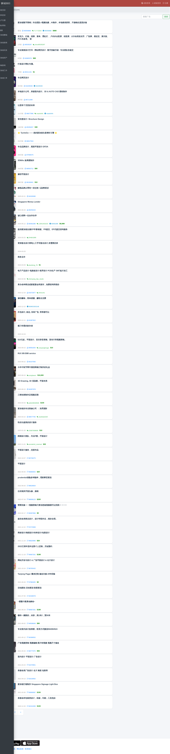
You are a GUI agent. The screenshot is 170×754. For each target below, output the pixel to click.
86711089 (48, 102)
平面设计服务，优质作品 (48, 463)
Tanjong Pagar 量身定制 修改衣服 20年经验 (56, 591)
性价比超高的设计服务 (47, 435)
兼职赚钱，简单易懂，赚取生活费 (52, 307)
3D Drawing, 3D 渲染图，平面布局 (53, 392)
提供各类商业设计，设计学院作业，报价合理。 (58, 534)
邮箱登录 (156, 3)
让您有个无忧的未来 (46, 108)
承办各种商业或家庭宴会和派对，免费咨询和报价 (59, 293)
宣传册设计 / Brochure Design (51, 122)
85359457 (49, 130)
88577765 (51, 428)
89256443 (51, 216)
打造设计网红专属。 (46, 65)
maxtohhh (69, 116)
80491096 (51, 230)
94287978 (51, 400)
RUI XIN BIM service (47, 364)
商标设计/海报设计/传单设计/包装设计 (54, 548)
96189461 (49, 187)
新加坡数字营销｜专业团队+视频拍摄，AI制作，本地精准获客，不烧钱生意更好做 (72, 23)
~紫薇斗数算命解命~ (46, 619)
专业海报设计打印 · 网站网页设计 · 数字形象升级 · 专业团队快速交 (66, 51)
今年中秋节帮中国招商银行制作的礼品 (54, 378)
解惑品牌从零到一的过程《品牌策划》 (54, 193)
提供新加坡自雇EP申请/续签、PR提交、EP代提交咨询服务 (63, 236)
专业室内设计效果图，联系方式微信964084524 (58, 648)
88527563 (49, 145)
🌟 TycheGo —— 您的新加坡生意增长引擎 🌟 (57, 136)
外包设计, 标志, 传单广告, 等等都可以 (54, 321)
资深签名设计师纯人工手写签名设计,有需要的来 (58, 250)
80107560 (51, 372)
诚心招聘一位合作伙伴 (47, 222)
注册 (165, 3)
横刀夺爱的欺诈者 (45, 335)
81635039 (48, 88)
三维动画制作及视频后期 (48, 406)
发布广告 (26, 17)
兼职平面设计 (43, 179)
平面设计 (42, 477)
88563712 (49, 173)
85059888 (46, 31)
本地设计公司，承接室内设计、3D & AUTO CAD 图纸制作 (62, 94)
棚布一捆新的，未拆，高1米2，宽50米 (54, 633)
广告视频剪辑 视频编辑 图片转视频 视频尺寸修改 (58, 662)
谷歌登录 (145, 3)
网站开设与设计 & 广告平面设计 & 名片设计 (56, 577)
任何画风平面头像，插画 (48, 506)
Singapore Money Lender (49, 207)
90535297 (47, 45)
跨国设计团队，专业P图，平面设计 (53, 449)
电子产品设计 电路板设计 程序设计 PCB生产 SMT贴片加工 (63, 278)
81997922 (51, 329)
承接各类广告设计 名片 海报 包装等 (53, 690)
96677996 (49, 116)
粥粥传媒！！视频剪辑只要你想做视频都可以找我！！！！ (62, 520)
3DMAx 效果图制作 (46, 165)
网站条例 (40, 749)
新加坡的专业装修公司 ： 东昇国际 (52, 420)
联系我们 (48, 749)
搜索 (166, 17)
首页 (25, 10)
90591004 (51, 357)
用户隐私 (32, 749)
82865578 (47, 59)
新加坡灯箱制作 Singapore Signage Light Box (58, 704)
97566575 (49, 159)
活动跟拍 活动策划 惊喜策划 (50, 605)
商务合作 (42, 264)
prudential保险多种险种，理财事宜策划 (55, 491)
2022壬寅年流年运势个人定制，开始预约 (55, 562)
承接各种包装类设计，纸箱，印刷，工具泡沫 (57, 719)
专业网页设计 (43, 80)
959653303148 (53, 315)
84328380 (51, 201)
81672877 (51, 301)
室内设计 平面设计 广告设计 (50, 676)
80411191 (47, 73)
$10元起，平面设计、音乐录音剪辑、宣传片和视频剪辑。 (62, 349)
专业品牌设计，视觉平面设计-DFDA (53, 151)
